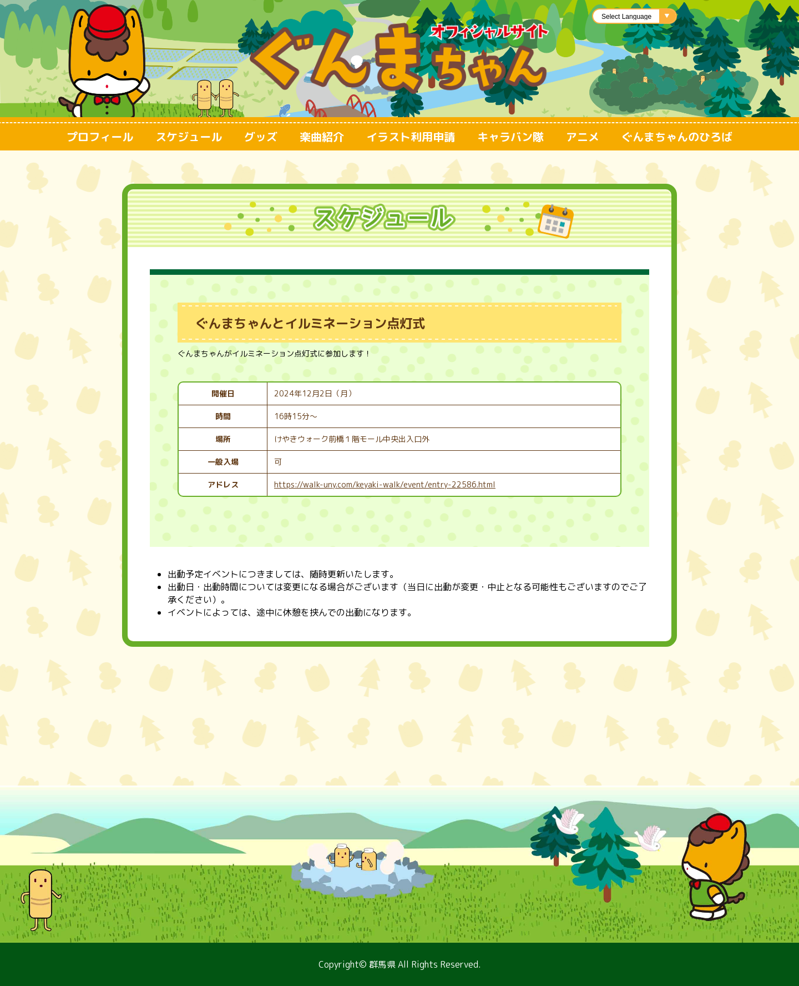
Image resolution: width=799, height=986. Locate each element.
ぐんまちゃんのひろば (676, 136)
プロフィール (100, 136)
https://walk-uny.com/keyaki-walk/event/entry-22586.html (384, 484)
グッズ (260, 136)
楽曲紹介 (322, 136)
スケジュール (188, 136)
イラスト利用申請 (410, 136)
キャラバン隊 (510, 136)
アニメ (582, 136)
